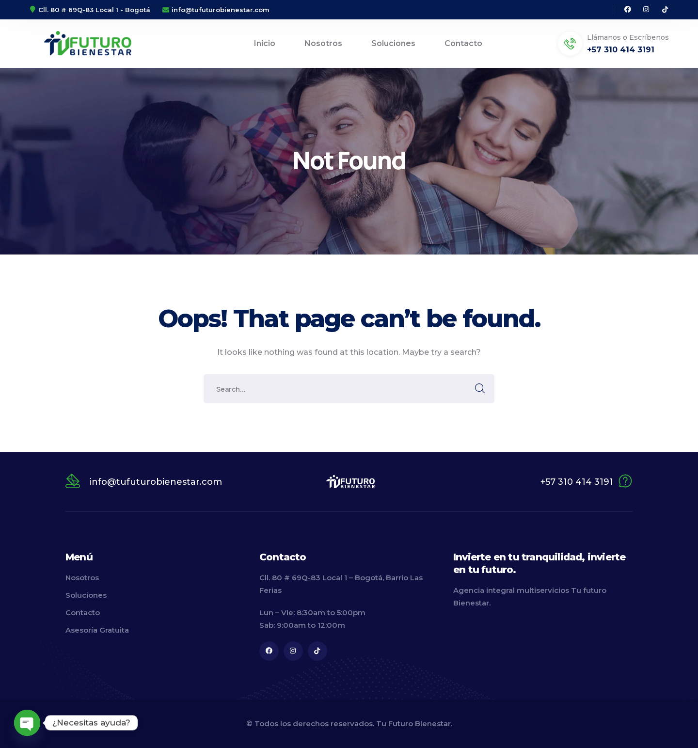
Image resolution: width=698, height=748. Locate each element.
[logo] (350, 481)
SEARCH (480, 389)
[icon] (627, 9)
